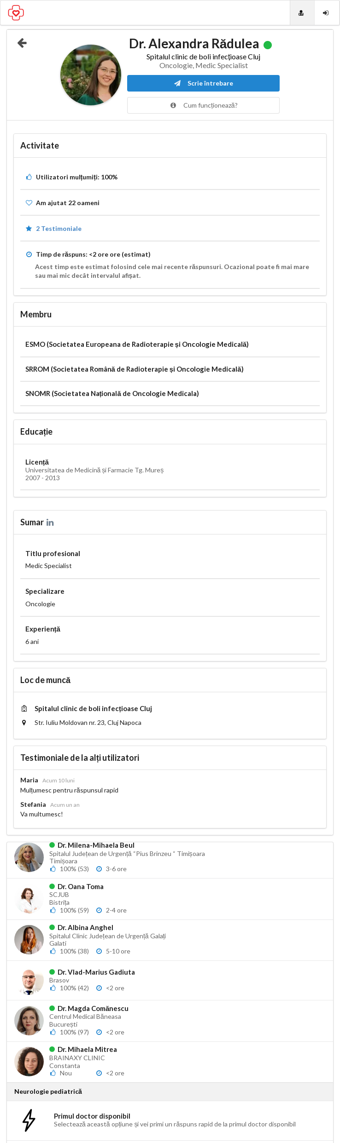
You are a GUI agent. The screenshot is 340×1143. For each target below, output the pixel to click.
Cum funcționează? (204, 105)
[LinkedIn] (51, 522)
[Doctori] (302, 12)
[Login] (327, 12)
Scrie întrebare (203, 83)
